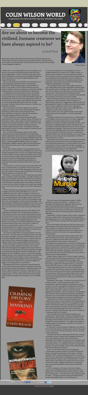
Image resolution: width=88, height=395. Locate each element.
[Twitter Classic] (48, 382)
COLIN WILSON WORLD (35, 14)
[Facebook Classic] (46, 382)
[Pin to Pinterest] (55, 382)
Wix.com (52, 386)
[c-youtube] (50, 382)
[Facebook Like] (12, 382)
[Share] (27, 382)
